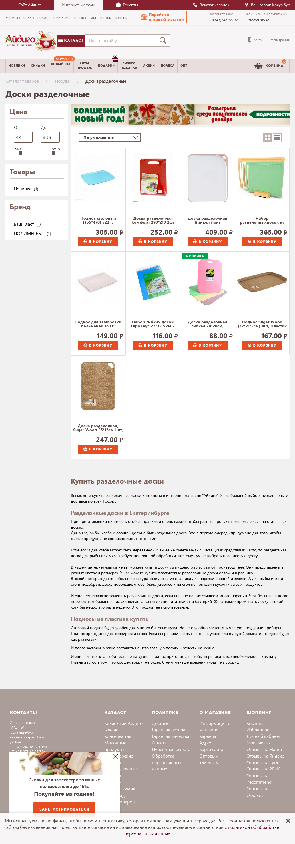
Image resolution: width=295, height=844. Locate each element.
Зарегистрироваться (64, 809)
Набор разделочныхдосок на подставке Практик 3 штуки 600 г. (262, 220)
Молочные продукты (115, 746)
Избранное (257, 729)
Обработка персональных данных (166, 762)
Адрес (205, 743)
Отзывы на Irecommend (259, 778)
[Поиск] (164, 40)
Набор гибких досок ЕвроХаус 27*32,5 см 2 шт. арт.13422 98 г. (153, 324)
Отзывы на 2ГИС (263, 769)
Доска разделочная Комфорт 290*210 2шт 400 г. (152, 220)
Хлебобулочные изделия (120, 772)
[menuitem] (60, 66)
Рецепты (127, 4)
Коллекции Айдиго (123, 723)
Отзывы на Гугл (262, 762)
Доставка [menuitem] (12, 18)
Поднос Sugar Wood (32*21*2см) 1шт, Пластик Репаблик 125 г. (262, 324)
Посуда (62, 81)
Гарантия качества (170, 736)
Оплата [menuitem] (28, 18)
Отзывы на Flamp (264, 749)
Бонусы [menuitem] (106, 18)
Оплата (159, 743)
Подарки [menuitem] (107, 63)
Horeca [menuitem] (167, 65)
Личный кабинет (263, 736)
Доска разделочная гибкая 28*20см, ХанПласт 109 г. (207, 324)
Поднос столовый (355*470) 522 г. (98, 220)
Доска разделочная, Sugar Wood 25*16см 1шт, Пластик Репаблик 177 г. (98, 428)
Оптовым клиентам (209, 759)
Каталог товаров (22, 81)
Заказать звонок (211, 4)
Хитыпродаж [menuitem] (84, 65)
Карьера (207, 736)
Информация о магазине (214, 726)
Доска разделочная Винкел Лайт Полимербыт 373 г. (207, 220)
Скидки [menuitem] (38, 65)
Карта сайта (211, 749)
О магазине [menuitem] (62, 18)
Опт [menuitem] (183, 65)
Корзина (255, 723)
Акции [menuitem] (149, 65)
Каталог (71, 40)
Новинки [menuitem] (17, 65)
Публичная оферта (171, 749)
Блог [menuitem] (93, 18)
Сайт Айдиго (29, 4)
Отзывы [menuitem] (80, 18)
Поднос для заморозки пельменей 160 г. (98, 324)
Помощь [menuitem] (43, 18)
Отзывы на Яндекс (265, 756)
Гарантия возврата (171, 729)
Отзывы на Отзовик (257, 791)
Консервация (117, 736)
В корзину (97, 242)
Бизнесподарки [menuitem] (129, 65)
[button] (162, 17)
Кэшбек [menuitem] (121, 18)
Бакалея (112, 729)
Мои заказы (258, 743)
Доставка (161, 723)
